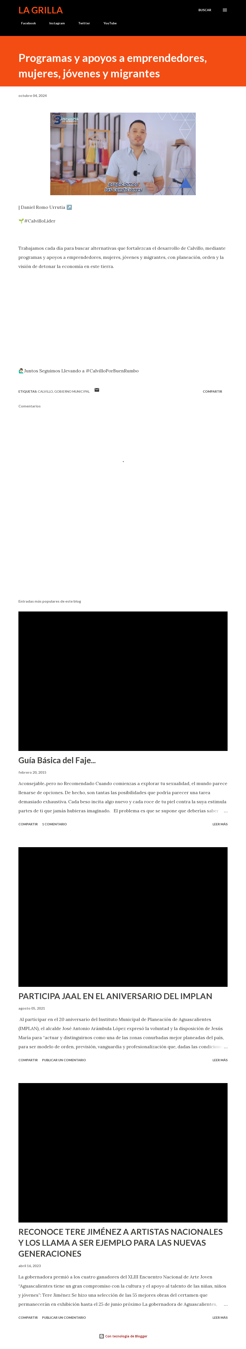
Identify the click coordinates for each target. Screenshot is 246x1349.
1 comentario (54, 824)
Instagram (54, 23)
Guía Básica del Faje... (57, 760)
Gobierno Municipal (72, 391)
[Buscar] (204, 10)
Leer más (220, 824)
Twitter (81, 23)
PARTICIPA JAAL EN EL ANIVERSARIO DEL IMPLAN (115, 996)
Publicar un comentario (64, 1060)
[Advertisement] (123, 560)
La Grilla (40, 10)
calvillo (45, 391)
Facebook (25, 23)
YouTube (107, 23)
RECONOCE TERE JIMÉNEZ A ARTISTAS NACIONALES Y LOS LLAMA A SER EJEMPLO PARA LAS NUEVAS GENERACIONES (120, 1242)
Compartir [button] (212, 391)
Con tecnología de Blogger (123, 1336)
